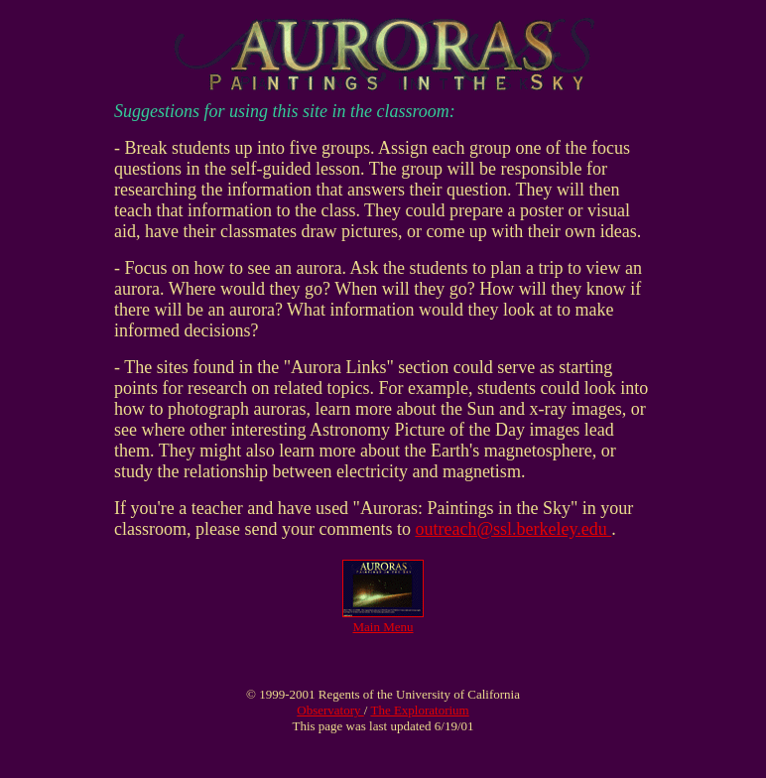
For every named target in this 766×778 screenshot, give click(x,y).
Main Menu (382, 626)
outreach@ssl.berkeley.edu (513, 529)
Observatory (330, 710)
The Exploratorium (419, 710)
